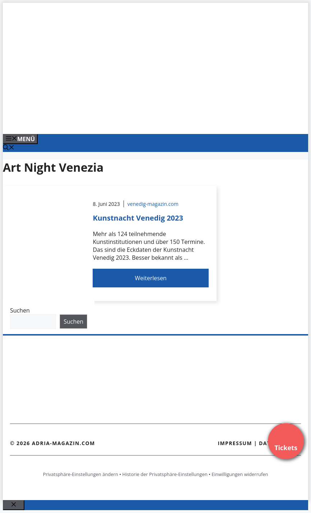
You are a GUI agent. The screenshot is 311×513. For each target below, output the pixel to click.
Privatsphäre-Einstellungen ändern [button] (80, 474)
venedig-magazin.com (152, 203)
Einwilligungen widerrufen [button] (240, 474)
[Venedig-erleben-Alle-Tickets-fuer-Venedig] (148, 121)
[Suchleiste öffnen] (8, 148)
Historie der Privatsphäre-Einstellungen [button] (165, 474)
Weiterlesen (150, 278)
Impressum (235, 443)
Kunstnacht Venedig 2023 (138, 218)
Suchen (20, 310)
